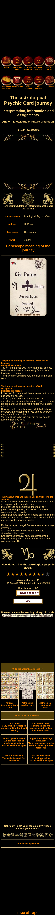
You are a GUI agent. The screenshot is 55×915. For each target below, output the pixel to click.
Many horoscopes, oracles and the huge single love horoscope (41, 743)
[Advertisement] (27, 28)
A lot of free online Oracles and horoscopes (41, 758)
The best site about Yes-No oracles (14, 758)
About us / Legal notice (28, 843)
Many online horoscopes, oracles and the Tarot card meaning (14, 727)
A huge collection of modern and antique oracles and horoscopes (14, 742)
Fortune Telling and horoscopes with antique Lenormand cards (41, 727)
